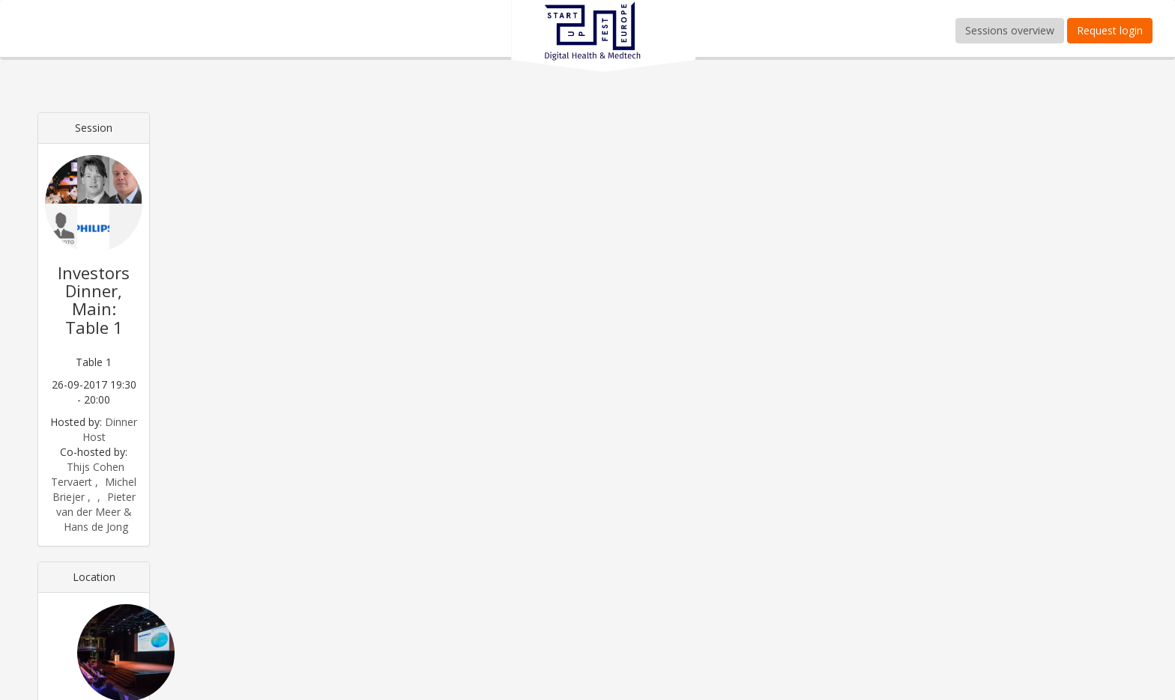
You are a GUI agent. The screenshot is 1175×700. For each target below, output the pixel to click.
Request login (1110, 30)
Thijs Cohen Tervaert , (87, 474)
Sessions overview (1009, 30)
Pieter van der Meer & (96, 504)
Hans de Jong (96, 527)
